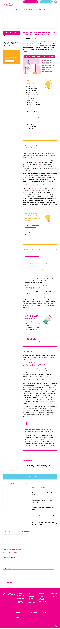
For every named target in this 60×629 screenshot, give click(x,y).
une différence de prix (39, 177)
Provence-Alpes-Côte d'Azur (22, 620)
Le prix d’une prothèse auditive (44, 45)
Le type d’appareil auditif (32, 256)
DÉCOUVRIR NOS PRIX (31, 134)
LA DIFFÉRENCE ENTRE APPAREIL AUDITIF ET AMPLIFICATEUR (31, 340)
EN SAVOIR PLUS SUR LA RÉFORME (32, 238)
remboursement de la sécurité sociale (33, 190)
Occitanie (45, 613)
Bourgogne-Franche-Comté (22, 611)
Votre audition (31, 597)
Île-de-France (34, 613)
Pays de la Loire (19, 618)
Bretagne (18, 613)
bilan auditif (38, 162)
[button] (2, 627)
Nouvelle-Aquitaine (20, 616)
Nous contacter (55, 1)
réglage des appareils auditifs (37, 297)
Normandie (45, 611)
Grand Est (33, 611)
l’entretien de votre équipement (33, 303)
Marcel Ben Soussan (27, 460)
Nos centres (19, 594)
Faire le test (9, 61)
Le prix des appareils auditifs (14, 9)
